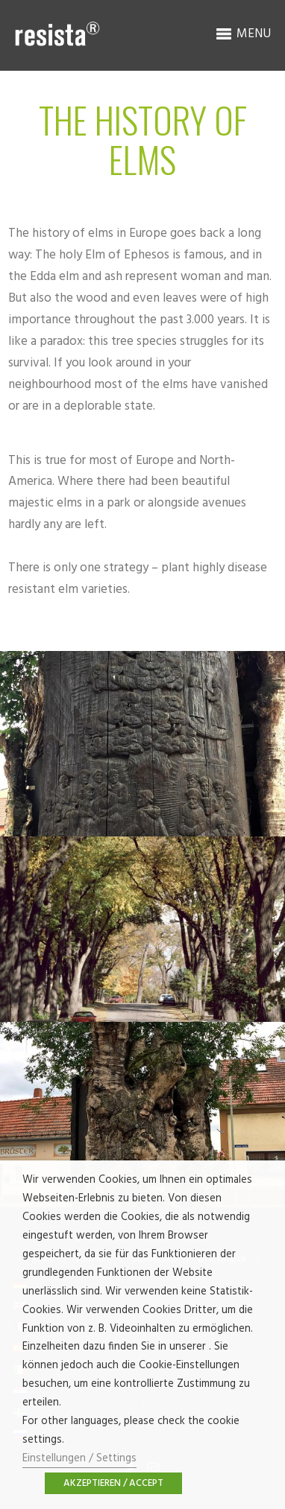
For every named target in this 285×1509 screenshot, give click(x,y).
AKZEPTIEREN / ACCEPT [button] (113, 1483)
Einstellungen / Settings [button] (79, 1458)
